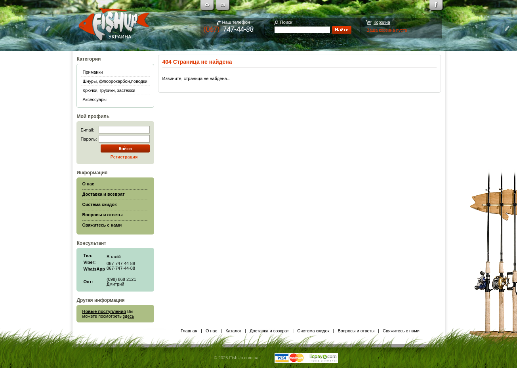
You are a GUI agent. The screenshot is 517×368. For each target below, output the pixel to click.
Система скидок (313, 330)
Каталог (233, 330)
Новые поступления (104, 311)
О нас (211, 330)
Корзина (382, 22)
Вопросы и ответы (356, 330)
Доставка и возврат (269, 330)
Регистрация (124, 156)
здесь (128, 316)
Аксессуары (95, 99)
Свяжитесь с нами (401, 330)
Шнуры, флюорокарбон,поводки (115, 81)
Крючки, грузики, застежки (109, 90)
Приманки (93, 72)
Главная (189, 330)
